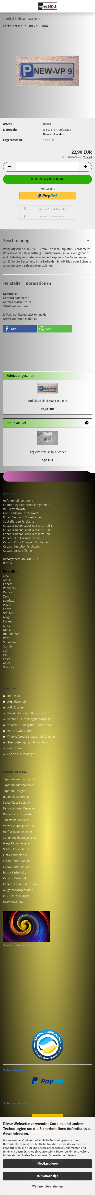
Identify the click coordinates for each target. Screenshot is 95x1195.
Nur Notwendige (47, 1176)
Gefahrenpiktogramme (18, 501)
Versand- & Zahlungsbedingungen (29, 719)
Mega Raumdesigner (16, 843)
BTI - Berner (11, 634)
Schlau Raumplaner (16, 849)
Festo (6, 659)
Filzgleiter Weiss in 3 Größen (47, 452)
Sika (6, 576)
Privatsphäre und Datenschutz (27, 713)
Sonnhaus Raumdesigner (19, 837)
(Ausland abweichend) (54, 134)
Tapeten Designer (14, 791)
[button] (9, 167)
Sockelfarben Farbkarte (18, 521)
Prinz (6, 638)
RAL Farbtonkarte (14, 509)
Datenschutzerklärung (62, 1155)
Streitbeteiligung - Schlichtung (27, 742)
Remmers (9, 588)
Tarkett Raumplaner (16, 820)
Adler (6, 663)
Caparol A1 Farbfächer (17, 551)
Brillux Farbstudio (14, 872)
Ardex (6, 580)
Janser (7, 625)
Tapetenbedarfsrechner (18, 785)
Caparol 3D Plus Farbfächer (21, 538)
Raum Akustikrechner (17, 797)
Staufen (8, 613)
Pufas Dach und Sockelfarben (23, 517)
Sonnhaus (9, 642)
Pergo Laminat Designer (19, 808)
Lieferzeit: (10, 130)
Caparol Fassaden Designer (21, 884)
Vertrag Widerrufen (20, 731)
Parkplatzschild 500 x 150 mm (47, 401)
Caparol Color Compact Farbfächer (26, 542)
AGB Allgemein (17, 701)
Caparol (8, 584)
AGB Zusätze (15, 707)
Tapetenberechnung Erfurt (20, 779)
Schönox (8, 667)
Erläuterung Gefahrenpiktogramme (26, 505)
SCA (5, 650)
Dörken (8, 621)
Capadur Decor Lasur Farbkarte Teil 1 (27, 526)
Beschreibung (16, 240)
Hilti (6, 655)
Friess (7, 609)
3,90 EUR (47, 460)
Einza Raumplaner (15, 855)
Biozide (8, 563)
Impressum (14, 696)
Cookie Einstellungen (21, 754)
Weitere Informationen (47, 1186)
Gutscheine (14, 748)
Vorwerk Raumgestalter (18, 826)
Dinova (7, 592)
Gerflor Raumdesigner (17, 832)
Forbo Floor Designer (17, 802)
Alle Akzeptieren (48, 1163)
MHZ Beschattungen (16, 896)
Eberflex (8, 600)
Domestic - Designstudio (19, 814)
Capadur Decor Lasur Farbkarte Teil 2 (27, 530)
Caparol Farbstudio (15, 878)
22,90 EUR (47, 409)
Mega (6, 617)
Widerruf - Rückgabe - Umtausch (29, 725)
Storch (7, 646)
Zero (6, 596)
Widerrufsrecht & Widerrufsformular (31, 736)
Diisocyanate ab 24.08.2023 (21, 559)
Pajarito (8, 605)
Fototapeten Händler (17, 861)
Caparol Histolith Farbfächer (22, 546)
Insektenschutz (13, 902)
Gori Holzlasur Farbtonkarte (21, 513)
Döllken (8, 630)
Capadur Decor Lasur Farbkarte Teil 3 (27, 534)
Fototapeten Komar (16, 867)
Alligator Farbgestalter (18, 890)
